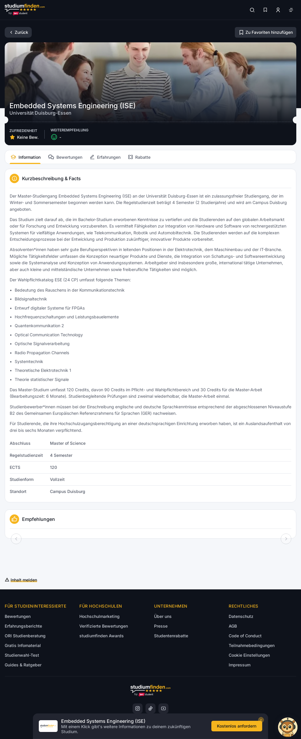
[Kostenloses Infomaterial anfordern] (239, 728)
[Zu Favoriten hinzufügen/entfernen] (265, 32)
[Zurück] (18, 32)
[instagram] (137, 708)
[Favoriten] (265, 10)
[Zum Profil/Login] (278, 10)
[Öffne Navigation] (291, 10)
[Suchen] (252, 10)
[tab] (25, 157)
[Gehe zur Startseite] (25, 9)
